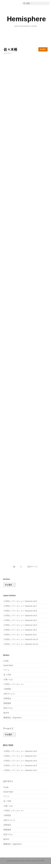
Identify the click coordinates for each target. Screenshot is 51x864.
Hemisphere (26, 19)
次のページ (32, 566)
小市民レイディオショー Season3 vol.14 (20, 639)
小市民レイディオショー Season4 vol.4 (20, 620)
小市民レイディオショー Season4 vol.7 (20, 606)
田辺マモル (8, 708)
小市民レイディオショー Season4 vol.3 (20, 625)
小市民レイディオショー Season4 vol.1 (20, 634)
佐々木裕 (7, 675)
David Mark (8, 665)
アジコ (6, 670)
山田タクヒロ (9, 694)
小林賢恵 (7, 689)
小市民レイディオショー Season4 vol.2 (20, 630)
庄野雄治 (7, 698)
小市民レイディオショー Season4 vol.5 (20, 615)
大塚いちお (8, 679)
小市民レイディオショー (13, 684)
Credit (5, 661)
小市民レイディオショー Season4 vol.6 (20, 611)
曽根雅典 (7, 703)
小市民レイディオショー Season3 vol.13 (20, 644)
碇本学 (6, 713)
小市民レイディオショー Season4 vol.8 (20, 601)
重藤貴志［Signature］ (13, 717)
